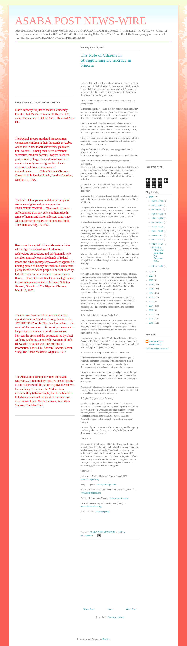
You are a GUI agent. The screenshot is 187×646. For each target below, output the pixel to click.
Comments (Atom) (116, 617)
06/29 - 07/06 (158, 201)
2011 (151, 318)
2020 (151, 280)
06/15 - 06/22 (158, 209)
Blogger (105, 639)
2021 (151, 276)
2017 (151, 293)
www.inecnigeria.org (90, 479)
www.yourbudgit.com (106, 484)
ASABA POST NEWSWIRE (156, 343)
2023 (151, 271)
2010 (151, 323)
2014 (151, 306)
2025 (151, 197)
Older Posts (131, 609)
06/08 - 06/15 (158, 214)
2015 (151, 301)
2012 (151, 314)
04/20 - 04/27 (158, 244)
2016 (151, 297)
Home (110, 609)
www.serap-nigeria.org (91, 493)
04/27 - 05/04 (158, 239)
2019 (151, 284)
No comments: (87, 535)
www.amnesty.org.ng (119, 498)
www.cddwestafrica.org (91, 506)
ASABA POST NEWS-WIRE (80, 21)
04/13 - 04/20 (158, 266)
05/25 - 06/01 (158, 222)
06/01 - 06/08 (158, 218)
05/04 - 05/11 (158, 235)
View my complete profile (157, 348)
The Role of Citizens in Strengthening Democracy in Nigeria (106, 60)
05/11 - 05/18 (158, 231)
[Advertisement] (110, 572)
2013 (151, 310)
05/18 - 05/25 (158, 226)
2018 (151, 288)
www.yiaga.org (102, 511)
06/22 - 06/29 (158, 205)
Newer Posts (88, 609)
